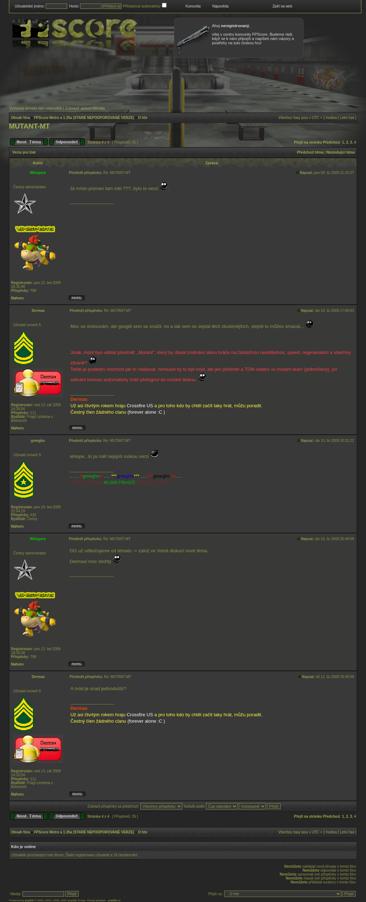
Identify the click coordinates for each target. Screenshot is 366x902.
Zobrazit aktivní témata (85, 108)
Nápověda (220, 6)
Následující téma (340, 152)
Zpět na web (282, 6)
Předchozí (331, 142)
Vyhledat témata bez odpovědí (35, 108)
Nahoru (17, 298)
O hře (142, 118)
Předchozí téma (310, 152)
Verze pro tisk (24, 152)
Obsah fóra (20, 118)
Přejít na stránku (308, 142)
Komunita (193, 6)
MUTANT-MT (29, 126)
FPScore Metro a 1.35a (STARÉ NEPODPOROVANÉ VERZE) (84, 118)
